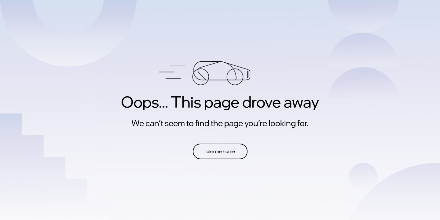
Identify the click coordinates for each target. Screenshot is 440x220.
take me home (220, 151)
